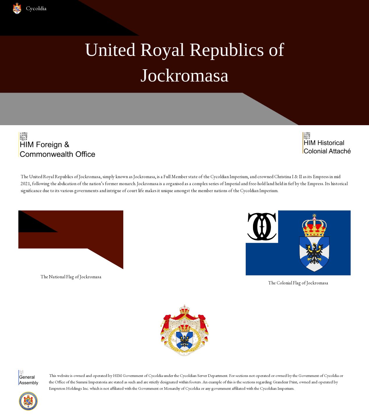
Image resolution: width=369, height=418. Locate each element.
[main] (184, 63)
